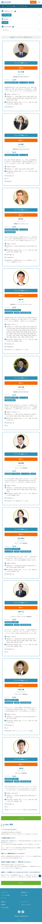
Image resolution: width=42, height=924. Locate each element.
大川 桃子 (21, 146)
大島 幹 (21, 770)
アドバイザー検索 (11, 6)
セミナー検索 (24, 897)
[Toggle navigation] (39, 2)
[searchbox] (12, 14)
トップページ (4, 894)
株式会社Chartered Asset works (21, 151)
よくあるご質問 (4, 909)
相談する (21, 70)
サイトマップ (24, 904)
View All (21, 885)
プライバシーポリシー (26, 906)
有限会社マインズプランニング (21, 225)
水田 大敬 (21, 389)
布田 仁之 (21, 614)
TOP (3, 6)
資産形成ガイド (24, 894)
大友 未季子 (21, 540)
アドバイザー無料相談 (33, 2)
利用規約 (3, 906)
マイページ (3, 900)
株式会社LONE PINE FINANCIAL (21, 78)
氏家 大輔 (21, 691)
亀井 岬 (21, 301)
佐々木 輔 (21, 74)
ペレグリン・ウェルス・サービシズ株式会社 (21, 618)
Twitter (23, 913)
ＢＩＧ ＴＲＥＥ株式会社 (21, 470)
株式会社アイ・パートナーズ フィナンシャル (21, 306)
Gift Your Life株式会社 (21, 775)
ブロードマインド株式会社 (21, 696)
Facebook (19, 913)
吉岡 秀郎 (21, 465)
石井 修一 (21, 221)
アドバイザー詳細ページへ (21, 65)
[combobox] (21, 15)
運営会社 (3, 904)
